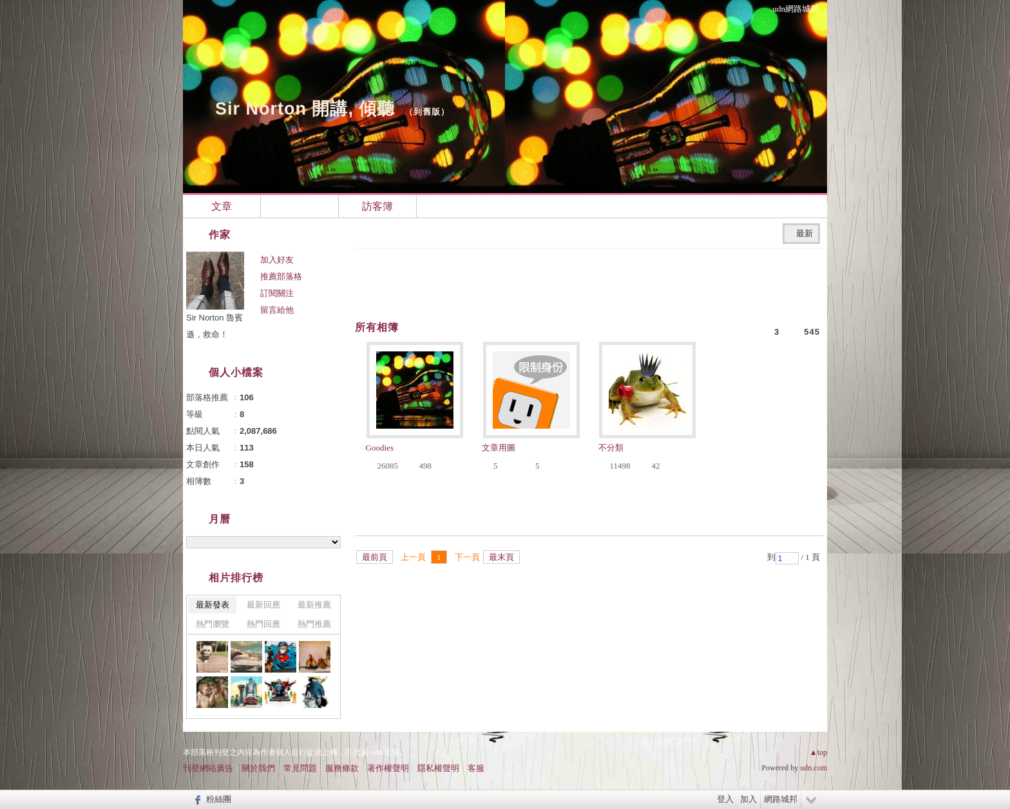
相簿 (299, 206)
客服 (476, 768)
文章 (221, 206)
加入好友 (277, 260)
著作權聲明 (388, 768)
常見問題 (300, 768)
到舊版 (427, 111)
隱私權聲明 (438, 768)
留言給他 (277, 310)
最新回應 (263, 604)
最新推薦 (314, 604)
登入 (725, 799)
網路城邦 (780, 799)
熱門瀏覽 (212, 624)
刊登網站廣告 (208, 768)
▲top (818, 752)
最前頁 (374, 557)
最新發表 (212, 604)
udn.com (813, 767)
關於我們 (258, 768)
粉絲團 (218, 799)
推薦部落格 (281, 276)
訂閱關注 (277, 293)
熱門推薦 (314, 624)
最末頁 (501, 557)
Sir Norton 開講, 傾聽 (305, 108)
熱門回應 (263, 624)
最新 (804, 233)
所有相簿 (377, 327)
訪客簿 (377, 206)
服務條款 (342, 768)
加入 (748, 799)
